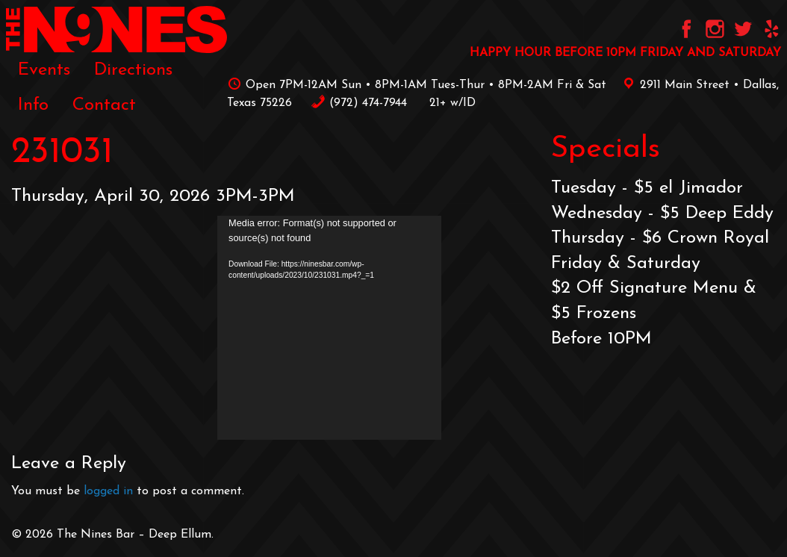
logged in (108, 491)
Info (33, 105)
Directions (133, 70)
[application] (329, 328)
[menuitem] (44, 70)
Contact (104, 105)
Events (44, 70)
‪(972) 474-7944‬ (359, 103)
